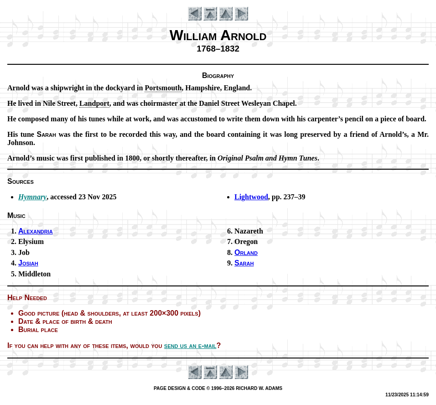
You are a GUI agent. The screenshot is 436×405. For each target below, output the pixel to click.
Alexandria (35, 231)
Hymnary (32, 197)
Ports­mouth (163, 88)
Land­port (94, 103)
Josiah (28, 263)
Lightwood (251, 197)
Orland (246, 252)
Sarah (244, 263)
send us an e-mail (190, 345)
